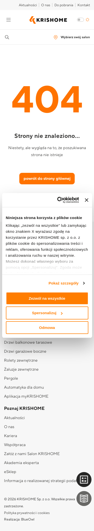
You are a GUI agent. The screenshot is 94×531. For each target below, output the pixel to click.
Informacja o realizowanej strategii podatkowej (46, 480)
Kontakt (83, 5)
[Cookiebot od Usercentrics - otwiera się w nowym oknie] (59, 200)
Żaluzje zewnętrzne (21, 369)
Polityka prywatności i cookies (27, 513)
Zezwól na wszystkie (47, 298)
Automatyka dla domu (24, 387)
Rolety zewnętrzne (21, 360)
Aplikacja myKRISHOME (26, 396)
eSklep (10, 471)
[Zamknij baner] (86, 200)
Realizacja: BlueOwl (19, 519)
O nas (45, 5)
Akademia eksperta (21, 462)
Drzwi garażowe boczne (25, 351)
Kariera (10, 435)
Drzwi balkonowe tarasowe (28, 342)
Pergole (11, 378)
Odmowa (47, 327)
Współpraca (15, 444)
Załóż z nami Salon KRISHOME (32, 453)
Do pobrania (63, 5)
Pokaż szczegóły (64, 283)
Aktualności (28, 5)
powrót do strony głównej (47, 178)
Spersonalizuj (47, 313)
